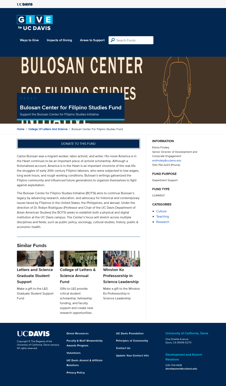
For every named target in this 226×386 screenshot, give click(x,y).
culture (161, 211)
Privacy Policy (76, 373)
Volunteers (74, 353)
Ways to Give (29, 40)
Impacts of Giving (59, 40)
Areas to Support (92, 40)
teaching (162, 216)
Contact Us (123, 348)
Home (20, 129)
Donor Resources (78, 333)
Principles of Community (132, 341)
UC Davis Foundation (130, 333)
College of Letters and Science (48, 129)
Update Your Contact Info (132, 355)
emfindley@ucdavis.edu (166, 160)
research (162, 222)
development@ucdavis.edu (181, 369)
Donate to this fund (78, 143)
